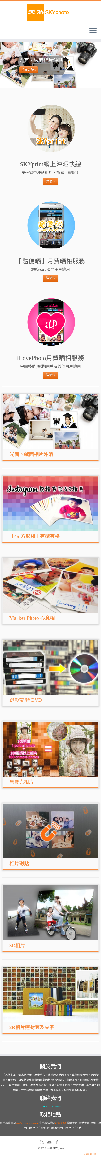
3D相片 (17, 945)
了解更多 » (28, 69)
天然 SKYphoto (55, 1148)
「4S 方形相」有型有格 (34, 536)
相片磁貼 (19, 863)
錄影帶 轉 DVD (25, 700)
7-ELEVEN (46, 1106)
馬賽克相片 (21, 782)
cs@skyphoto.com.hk (27, 1122)
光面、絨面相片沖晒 (31, 454)
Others (57, 1106)
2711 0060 (60, 1122)
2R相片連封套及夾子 (31, 1027)
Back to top (90, 1153)
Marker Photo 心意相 (32, 618)
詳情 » (50, 181)
